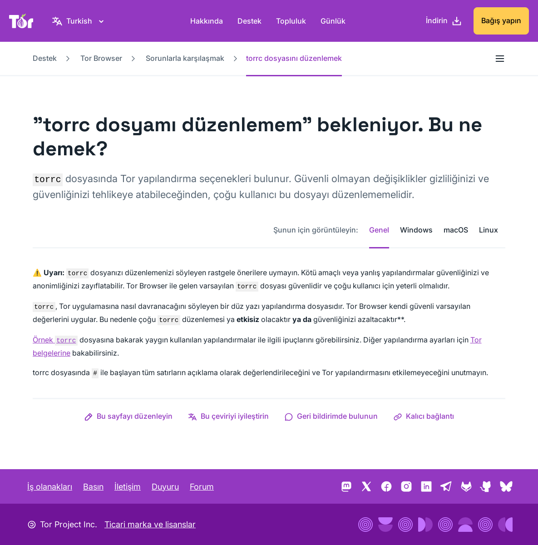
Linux (488, 229)
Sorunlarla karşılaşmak (185, 58)
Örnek (55, 339)
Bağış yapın (501, 20)
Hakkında (206, 20)
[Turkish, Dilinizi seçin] (79, 21)
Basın (93, 486)
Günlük (333, 20)
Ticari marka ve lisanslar (150, 524)
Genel (379, 229)
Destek (249, 20)
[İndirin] (444, 21)
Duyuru (165, 486)
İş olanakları (49, 486)
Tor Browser (101, 58)
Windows (416, 229)
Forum (202, 486)
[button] (128, 416)
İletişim (127, 486)
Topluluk (291, 20)
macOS (456, 229)
